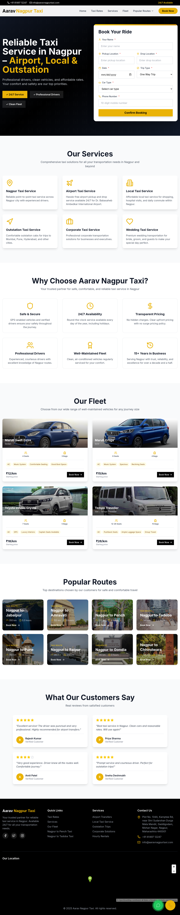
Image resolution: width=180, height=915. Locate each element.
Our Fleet (52, 826)
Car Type (106, 82)
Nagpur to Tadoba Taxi (60, 836)
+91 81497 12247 (151, 836)
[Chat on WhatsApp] (158, 905)
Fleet (125, 10)
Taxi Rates (97, 10)
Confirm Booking (135, 112)
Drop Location (147, 53)
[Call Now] (170, 905)
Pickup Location (110, 53)
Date (104, 68)
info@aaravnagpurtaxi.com (157, 842)
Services (113, 10)
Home (82, 10)
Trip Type (144, 68)
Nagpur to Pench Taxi (59, 831)
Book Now (168, 10)
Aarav (22, 11)
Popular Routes (143, 10)
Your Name (107, 39)
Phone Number (109, 96)
